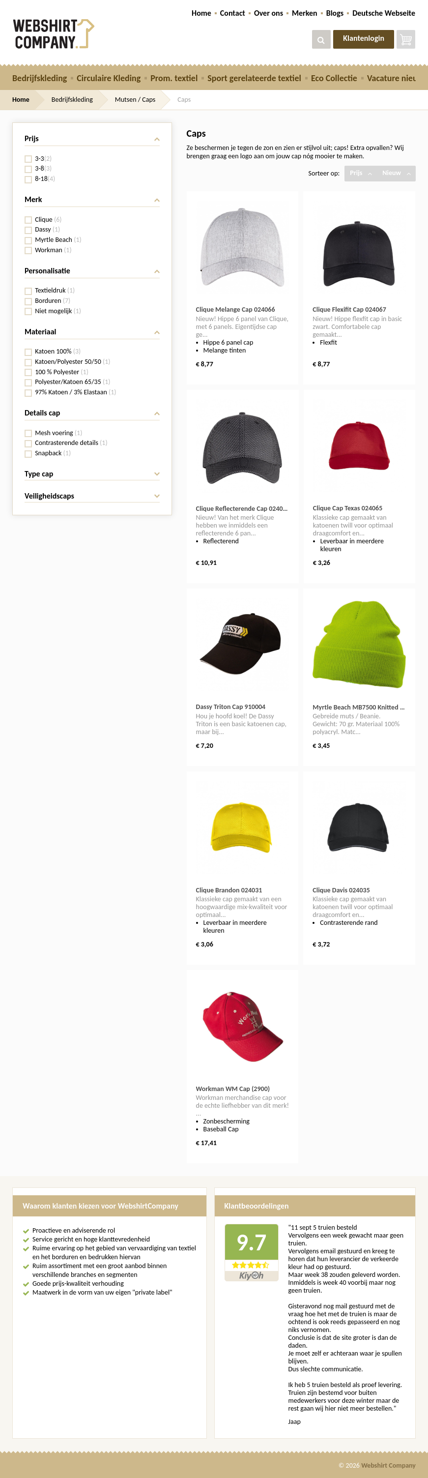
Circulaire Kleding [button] (109, 78)
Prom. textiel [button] (174, 78)
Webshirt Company (388, 1465)
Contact (232, 13)
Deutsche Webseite (383, 13)
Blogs (334, 13)
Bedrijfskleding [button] (39, 78)
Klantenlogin (363, 38)
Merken (304, 13)
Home (201, 13)
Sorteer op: (324, 173)
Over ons (268, 13)
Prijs (361, 173)
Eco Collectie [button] (334, 78)
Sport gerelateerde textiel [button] (254, 78)
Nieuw (396, 173)
